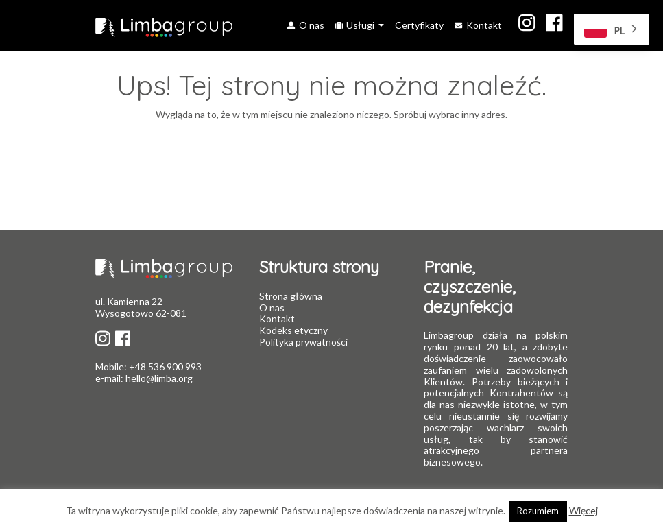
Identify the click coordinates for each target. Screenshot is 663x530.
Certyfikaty (419, 25)
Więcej (583, 510)
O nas (305, 25)
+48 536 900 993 (164, 366)
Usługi (355, 25)
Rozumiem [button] (538, 510)
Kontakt (478, 25)
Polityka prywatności (303, 342)
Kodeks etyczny (293, 330)
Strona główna (290, 296)
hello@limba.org (159, 378)
